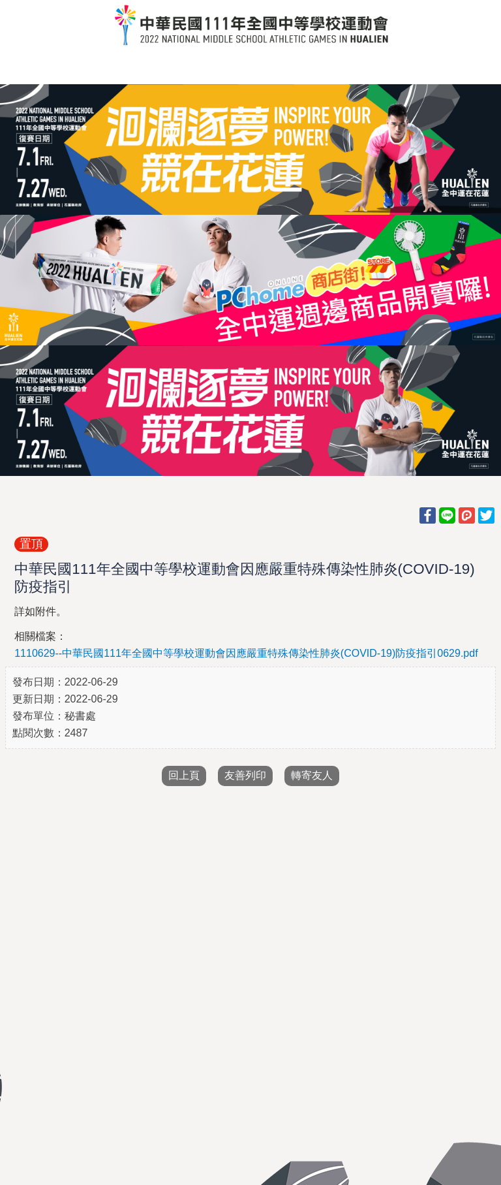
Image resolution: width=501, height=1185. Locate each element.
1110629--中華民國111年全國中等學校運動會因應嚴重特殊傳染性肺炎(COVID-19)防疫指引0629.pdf (246, 653)
